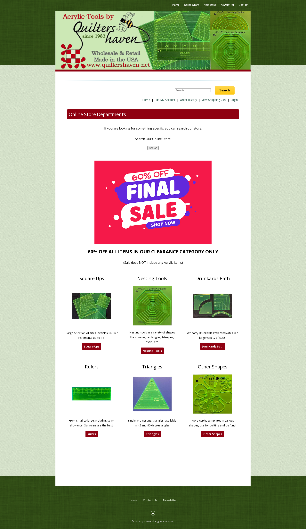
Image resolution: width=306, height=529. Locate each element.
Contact (243, 4)
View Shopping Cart (214, 100)
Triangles (152, 434)
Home (176, 4)
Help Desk (210, 4)
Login (234, 100)
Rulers (91, 434)
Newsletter (227, 4)
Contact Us (150, 500)
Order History (188, 100)
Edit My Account (165, 100)
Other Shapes (212, 434)
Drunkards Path (212, 346)
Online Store (191, 4)
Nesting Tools (152, 351)
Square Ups (91, 346)
